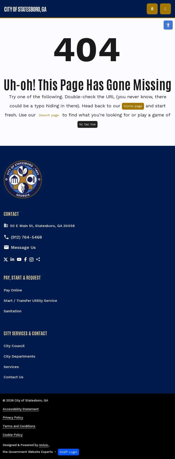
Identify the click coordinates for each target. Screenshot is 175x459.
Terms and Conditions (19, 426)
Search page (49, 115)
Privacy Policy (13, 417)
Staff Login (68, 452)
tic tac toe (87, 124)
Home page (133, 106)
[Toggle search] (152, 8)
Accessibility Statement (21, 409)
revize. (44, 445)
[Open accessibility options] (168, 25)
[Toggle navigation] (165, 8)
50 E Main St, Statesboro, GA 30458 (39, 226)
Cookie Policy (13, 434)
